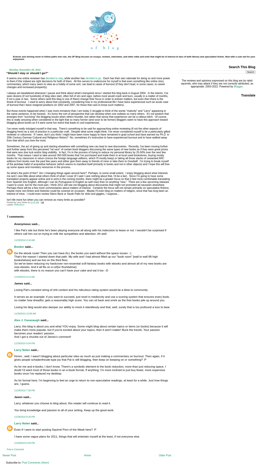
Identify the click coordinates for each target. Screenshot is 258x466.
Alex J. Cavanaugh (27, 320)
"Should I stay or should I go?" (27, 73)
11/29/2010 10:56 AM (25, 313)
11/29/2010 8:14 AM (24, 277)
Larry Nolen (22, 350)
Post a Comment (15, 449)
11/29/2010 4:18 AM (24, 240)
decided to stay (54, 78)
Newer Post (9, 455)
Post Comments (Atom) (35, 462)
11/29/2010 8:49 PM (24, 443)
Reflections (19, 205)
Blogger (238, 86)
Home (87, 455)
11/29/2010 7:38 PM (24, 390)
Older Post (165, 455)
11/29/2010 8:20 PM (24, 416)
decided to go (93, 78)
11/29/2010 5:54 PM (24, 343)
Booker (19, 246)
